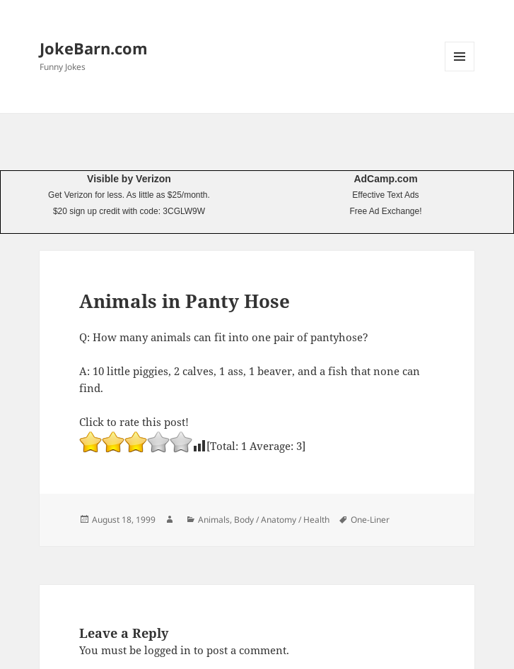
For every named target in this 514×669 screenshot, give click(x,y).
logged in (167, 650)
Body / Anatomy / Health (281, 520)
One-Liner (370, 520)
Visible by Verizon (129, 178)
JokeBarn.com (94, 48)
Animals (214, 520)
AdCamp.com (385, 178)
